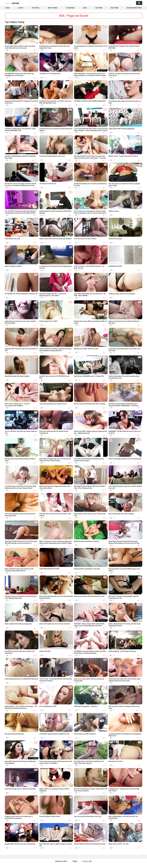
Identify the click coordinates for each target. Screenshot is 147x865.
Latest (20, 8)
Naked (12, 3)
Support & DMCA (61, 861)
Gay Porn (98, 8)
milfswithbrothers (134, 8)
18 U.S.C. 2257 (87, 861)
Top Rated (35, 8)
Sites (85, 8)
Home (7, 8)
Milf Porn (114, 8)
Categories (70, 8)
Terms (74, 861)
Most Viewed (52, 8)
